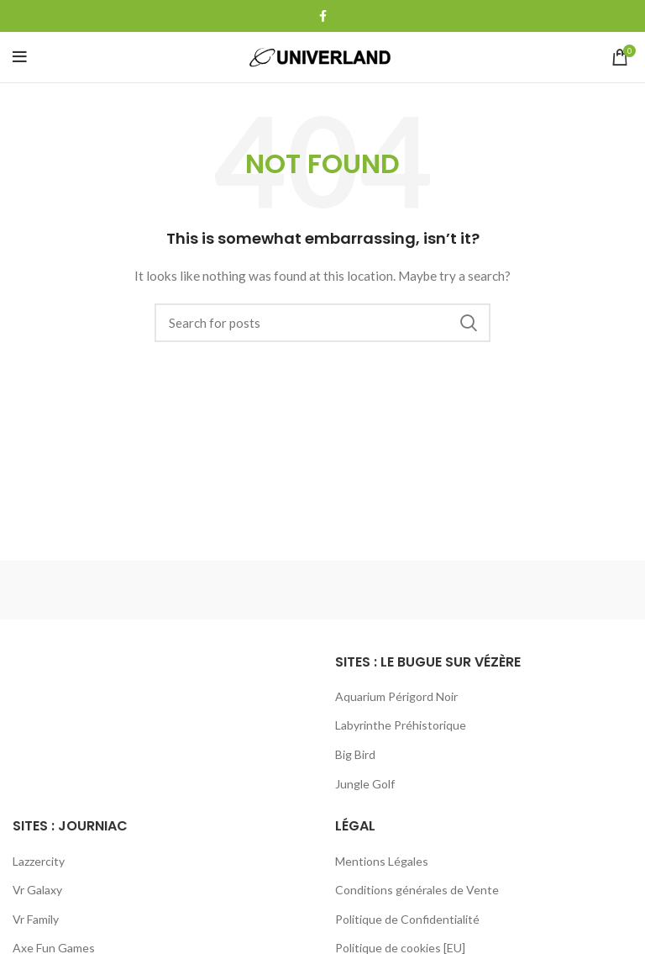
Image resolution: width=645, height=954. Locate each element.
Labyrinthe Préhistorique (400, 725)
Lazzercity (39, 861)
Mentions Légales (381, 861)
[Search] (322, 322)
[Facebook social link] (323, 16)
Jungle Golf (365, 784)
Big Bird (355, 754)
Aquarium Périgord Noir (396, 696)
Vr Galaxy (37, 890)
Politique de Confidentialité (407, 919)
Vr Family (36, 919)
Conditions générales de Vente (417, 890)
